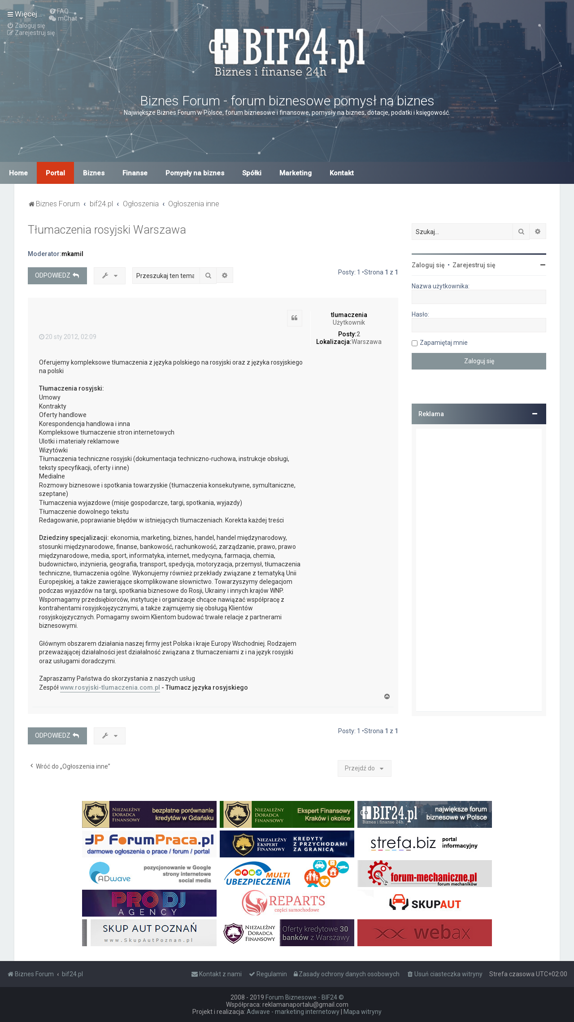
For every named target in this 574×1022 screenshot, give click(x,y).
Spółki (251, 173)
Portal (55, 173)
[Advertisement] (479, 570)
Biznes (93, 173)
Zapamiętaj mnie (444, 342)
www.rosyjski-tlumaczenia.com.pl (110, 687)
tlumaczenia (349, 314)
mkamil (72, 253)
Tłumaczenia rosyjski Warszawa (107, 229)
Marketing (295, 173)
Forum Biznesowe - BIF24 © (304, 997)
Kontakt (342, 173)
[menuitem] (59, 11)
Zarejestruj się (474, 265)
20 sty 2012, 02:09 (67, 336)
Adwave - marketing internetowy (293, 1011)
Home (18, 173)
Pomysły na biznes (194, 173)
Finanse (135, 173)
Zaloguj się (428, 265)
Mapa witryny (363, 1011)
